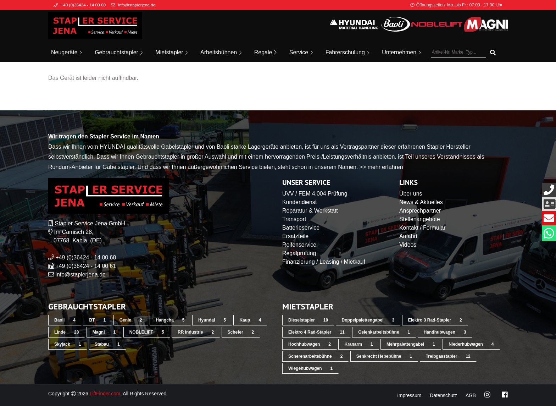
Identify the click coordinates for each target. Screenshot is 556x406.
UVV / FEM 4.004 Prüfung (315, 194)
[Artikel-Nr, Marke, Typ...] (458, 52)
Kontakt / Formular (422, 228)
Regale (265, 52)
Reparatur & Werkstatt (310, 211)
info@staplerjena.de (80, 274)
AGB (470, 395)
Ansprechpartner (420, 211)
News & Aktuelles (421, 202)
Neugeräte (66, 52)
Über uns (410, 194)
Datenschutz (443, 395)
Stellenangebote (419, 219)
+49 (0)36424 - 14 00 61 (85, 266)
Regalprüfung (299, 253)
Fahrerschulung (347, 52)
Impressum (408, 395)
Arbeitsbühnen (220, 52)
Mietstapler (171, 52)
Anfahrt (408, 236)
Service (301, 52)
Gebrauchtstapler (119, 52)
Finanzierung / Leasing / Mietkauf (324, 262)
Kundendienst (299, 202)
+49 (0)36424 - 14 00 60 (85, 257)
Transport (294, 219)
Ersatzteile (295, 236)
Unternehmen (401, 52)
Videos (408, 245)
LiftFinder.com (105, 393)
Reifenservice (299, 245)
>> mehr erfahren (382, 167)
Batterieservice (301, 228)
